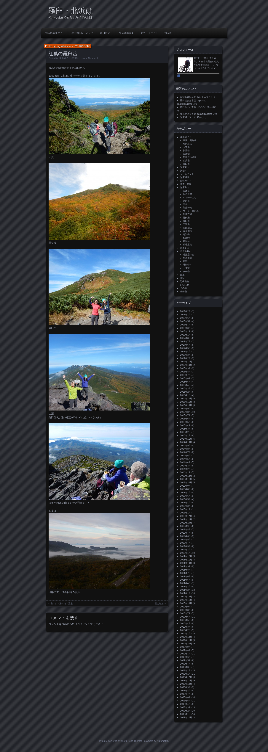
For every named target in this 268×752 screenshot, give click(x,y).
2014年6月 (185, 455)
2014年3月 (185, 465)
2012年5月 (185, 539)
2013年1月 (185, 512)
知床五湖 (187, 214)
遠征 (182, 278)
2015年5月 (185, 422)
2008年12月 (186, 677)
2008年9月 (185, 687)
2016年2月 (185, 392)
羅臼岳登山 (106, 33)
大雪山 (186, 147)
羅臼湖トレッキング (82, 33)
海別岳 (186, 234)
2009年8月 (185, 650)
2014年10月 (186, 442)
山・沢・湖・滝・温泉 (61, 603)
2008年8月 (185, 690)
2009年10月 (186, 643)
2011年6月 (185, 576)
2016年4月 (185, 385)
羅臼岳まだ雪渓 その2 (192, 100)
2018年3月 (185, 328)
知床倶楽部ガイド (55, 33)
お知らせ (184, 284)
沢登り (183, 170)
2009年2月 (185, 670)
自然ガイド (185, 180)
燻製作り (187, 264)
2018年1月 (185, 334)
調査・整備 (185, 184)
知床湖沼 (184, 177)
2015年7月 (185, 415)
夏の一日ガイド (149, 33)
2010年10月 (186, 603)
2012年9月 (185, 526)
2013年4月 (185, 502)
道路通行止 (188, 254)
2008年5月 (185, 700)
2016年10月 (186, 365)
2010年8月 (185, 610)
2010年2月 (185, 630)
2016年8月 (185, 371)
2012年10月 (186, 522)
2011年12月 (186, 556)
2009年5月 (185, 660)
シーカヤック (187, 174)
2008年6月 (185, 697)
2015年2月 (185, 432)
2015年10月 (186, 405)
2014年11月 (186, 439)
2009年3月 (185, 667)
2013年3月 (185, 506)
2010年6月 (185, 616)
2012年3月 (185, 546)
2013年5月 (185, 499)
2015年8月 (185, 412)
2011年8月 (185, 569)
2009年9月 (185, 647)
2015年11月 (186, 402)
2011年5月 (185, 580)
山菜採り (187, 268)
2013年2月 (185, 509)
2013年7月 (185, 492)
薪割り (186, 261)
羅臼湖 (186, 217)
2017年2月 (185, 358)
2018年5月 (185, 321)
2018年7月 (185, 314)
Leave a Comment (88, 58)
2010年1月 (185, 633)
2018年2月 (185, 331)
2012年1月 (185, 553)
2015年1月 (185, 435)
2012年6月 (185, 536)
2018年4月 (185, 324)
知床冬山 (184, 187)
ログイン (82, 624)
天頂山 (186, 224)
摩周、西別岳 (189, 140)
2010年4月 (185, 623)
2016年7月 (185, 375)
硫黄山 (186, 160)
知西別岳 (187, 227)
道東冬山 (184, 248)
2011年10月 (186, 563)
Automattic (162, 741)
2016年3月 (185, 388)
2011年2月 (185, 590)
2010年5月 (185, 620)
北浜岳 (186, 201)
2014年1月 (185, 472)
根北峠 (186, 237)
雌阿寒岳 (187, 143)
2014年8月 (185, 449)
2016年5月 (185, 381)
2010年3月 (185, 627)
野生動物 (184, 281)
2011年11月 (186, 559)
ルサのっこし (189, 197)
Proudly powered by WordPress (116, 741)
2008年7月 (185, 694)
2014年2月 (185, 469)
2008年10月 (186, 684)
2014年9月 (185, 445)
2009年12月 (186, 637)
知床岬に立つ (187, 114)
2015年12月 (186, 398)
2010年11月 (186, 600)
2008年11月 (186, 680)
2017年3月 (185, 355)
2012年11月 (186, 519)
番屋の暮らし (187, 251)
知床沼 (168, 33)
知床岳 (186, 190)
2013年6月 (185, 496)
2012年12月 (186, 516)
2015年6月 (185, 418)
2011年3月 (185, 586)
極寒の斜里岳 (187, 97)
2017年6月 (185, 345)
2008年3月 (185, 707)
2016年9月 (185, 368)
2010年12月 (186, 596)
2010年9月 (185, 606)
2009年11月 (186, 640)
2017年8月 (185, 338)
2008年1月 (185, 714)
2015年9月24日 (82, 46)
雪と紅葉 (159, 603)
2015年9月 (185, 408)
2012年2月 (185, 549)
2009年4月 (185, 663)
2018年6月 (185, 318)
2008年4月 (185, 704)
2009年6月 (185, 657)
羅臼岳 (74, 58)
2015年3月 (185, 428)
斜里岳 (186, 150)
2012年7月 (185, 533)
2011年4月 (185, 583)
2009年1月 (185, 674)
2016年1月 (185, 395)
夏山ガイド (64, 58)
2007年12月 (186, 717)
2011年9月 (185, 566)
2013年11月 (186, 479)
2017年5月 (185, 348)
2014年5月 (185, 459)
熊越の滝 (187, 207)
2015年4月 (185, 425)
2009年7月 (185, 653)
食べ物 (186, 271)
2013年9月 (185, 486)
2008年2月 (185, 710)
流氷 (182, 274)
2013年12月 (186, 475)
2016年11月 (186, 361)
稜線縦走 (187, 244)
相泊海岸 (187, 194)
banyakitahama (63, 46)
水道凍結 (187, 258)
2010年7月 (185, 613)
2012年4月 (185, 543)
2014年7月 (185, 452)
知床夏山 (184, 167)
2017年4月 (185, 351)
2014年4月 (185, 462)
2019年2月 (185, 311)
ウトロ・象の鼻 (191, 211)
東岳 (185, 204)
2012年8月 (185, 529)
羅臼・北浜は (70, 11)
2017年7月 (185, 341)
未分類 (183, 291)
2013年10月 (186, 482)
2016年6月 (185, 378)
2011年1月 (185, 593)
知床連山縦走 (126, 33)
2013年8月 (185, 489)
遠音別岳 (187, 231)
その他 (183, 288)
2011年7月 (185, 573)
